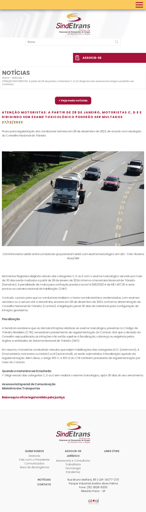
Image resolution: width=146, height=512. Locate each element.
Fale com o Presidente (34, 460)
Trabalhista (73, 464)
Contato (44, 484)
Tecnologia (73, 468)
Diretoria (34, 456)
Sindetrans (73, 432)
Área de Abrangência (34, 467)
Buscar (117, 42)
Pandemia (73, 472)
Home (5, 77)
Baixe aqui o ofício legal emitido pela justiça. (33, 397)
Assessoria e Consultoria (73, 461)
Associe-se (92, 58)
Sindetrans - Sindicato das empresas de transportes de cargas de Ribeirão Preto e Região (73, 24)
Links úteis (111, 451)
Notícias (44, 480)
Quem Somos (34, 451)
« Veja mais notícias (73, 100)
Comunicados (34, 463)
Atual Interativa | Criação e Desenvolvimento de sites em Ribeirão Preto (93, 501)
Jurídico (73, 456)
